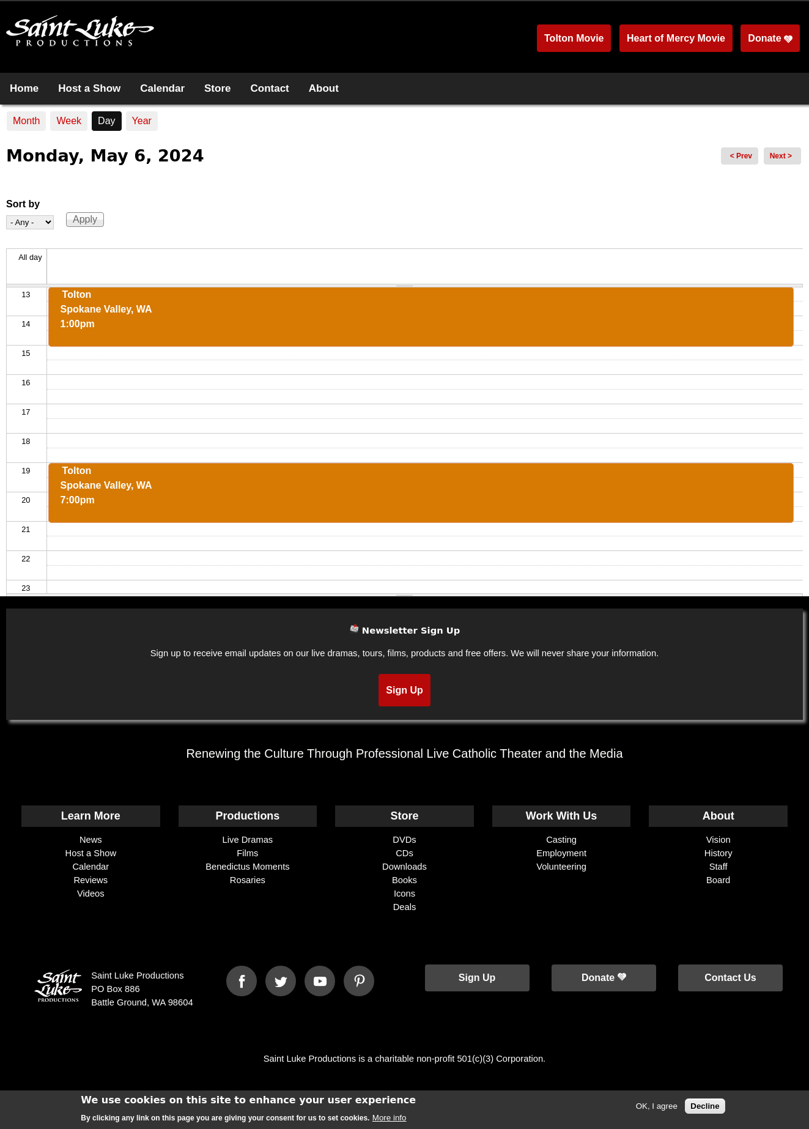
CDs (404, 853)
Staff (718, 867)
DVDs (404, 840)
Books (404, 880)
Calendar (162, 88)
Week (68, 121)
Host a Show (89, 88)
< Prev (741, 156)
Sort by (23, 204)
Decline (704, 1108)
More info (389, 1120)
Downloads (404, 867)
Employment (561, 853)
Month (26, 121)
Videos (91, 893)
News (90, 840)
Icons (404, 893)
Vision (718, 840)
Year (142, 121)
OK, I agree (657, 1108)
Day (110, 118)
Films (247, 853)
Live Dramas (248, 840)
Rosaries (247, 880)
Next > (781, 156)
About (324, 88)
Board (718, 880)
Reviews (90, 880)
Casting (561, 840)
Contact (269, 88)
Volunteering (561, 867)
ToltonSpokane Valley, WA (106, 309)
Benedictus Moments (247, 867)
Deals (404, 907)
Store (217, 88)
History (718, 853)
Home (24, 88)
